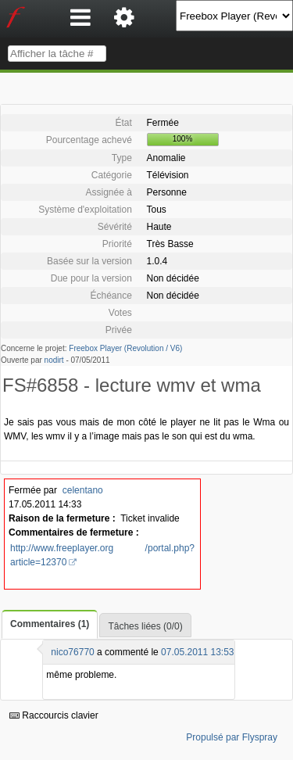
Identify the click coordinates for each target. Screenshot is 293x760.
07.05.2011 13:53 (197, 652)
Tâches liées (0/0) (145, 626)
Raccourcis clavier (53, 715)
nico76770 (72, 652)
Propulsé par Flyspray (231, 737)
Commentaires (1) (49, 623)
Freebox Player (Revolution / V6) (125, 348)
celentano (83, 490)
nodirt (54, 360)
